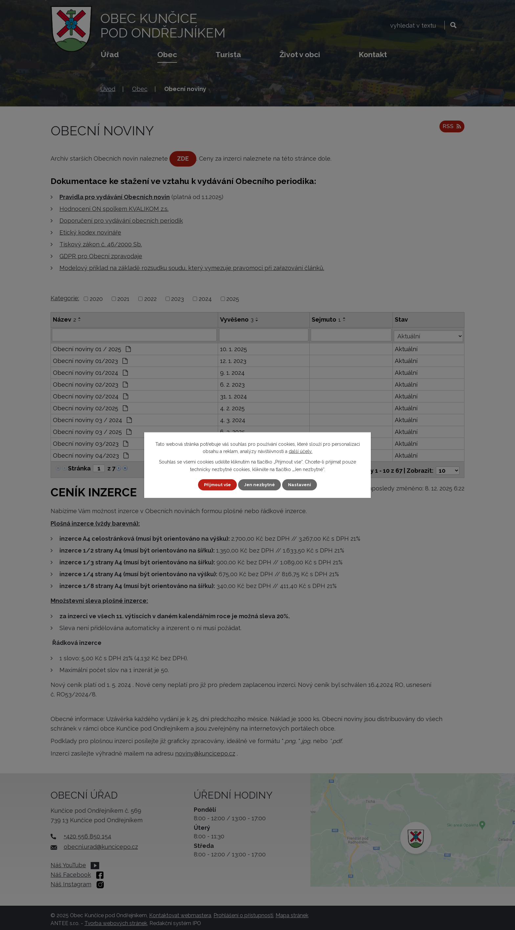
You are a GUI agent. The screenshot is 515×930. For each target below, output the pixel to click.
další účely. (300, 451)
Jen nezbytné (260, 484)
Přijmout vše (216, 484)
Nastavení (301, 484)
